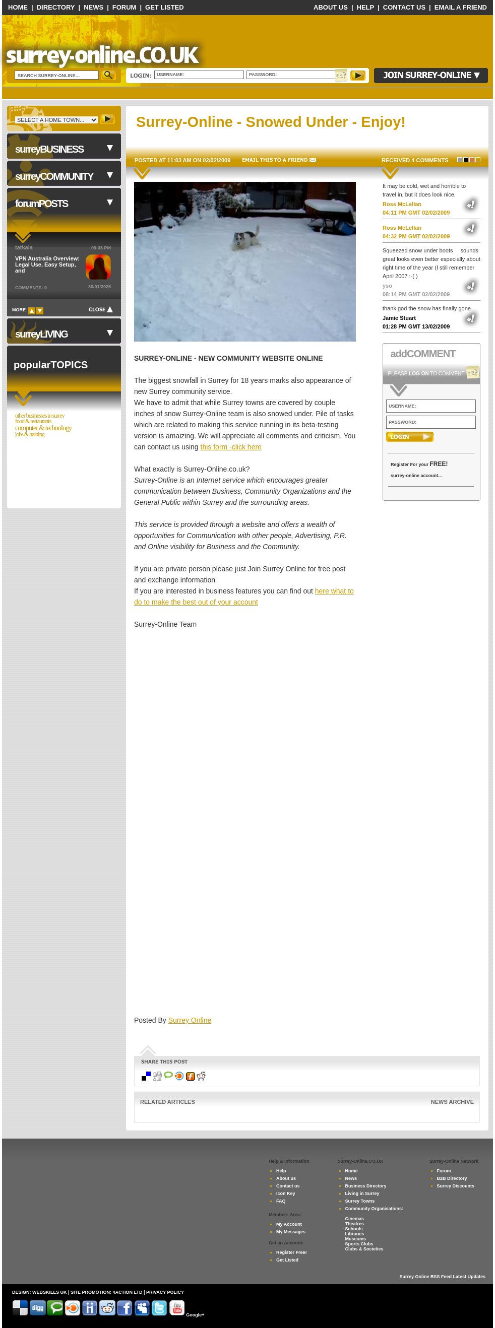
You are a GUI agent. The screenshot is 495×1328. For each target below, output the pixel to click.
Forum (124, 7)
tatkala (24, 247)
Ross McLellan (402, 204)
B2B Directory (452, 1178)
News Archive (452, 1102)
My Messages (290, 1231)
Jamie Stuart (399, 318)
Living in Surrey (362, 1193)
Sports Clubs (359, 1243)
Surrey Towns (360, 1201)
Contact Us (404, 7)
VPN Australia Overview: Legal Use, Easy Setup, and (47, 264)
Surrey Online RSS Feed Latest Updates (442, 1276)
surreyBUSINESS (49, 149)
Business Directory (366, 1185)
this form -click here (231, 447)
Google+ (195, 1314)
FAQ (281, 1201)
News (93, 7)
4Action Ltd (128, 1292)
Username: (171, 74)
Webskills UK (49, 1292)
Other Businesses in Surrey (40, 416)
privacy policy (165, 1292)
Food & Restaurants (33, 421)
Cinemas (354, 1218)
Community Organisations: (374, 1208)
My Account (289, 1224)
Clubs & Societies (364, 1248)
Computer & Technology (43, 428)
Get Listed (164, 7)
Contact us (288, 1185)
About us (286, 1178)
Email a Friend (461, 7)
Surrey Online (190, 1020)
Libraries (354, 1233)
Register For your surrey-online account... (419, 469)
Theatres (354, 1223)
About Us (331, 7)
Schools (354, 1228)
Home (18, 7)
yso (387, 286)
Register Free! (291, 1252)
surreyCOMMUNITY (54, 176)
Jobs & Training (29, 434)
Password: (264, 74)
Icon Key (285, 1193)
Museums (355, 1238)
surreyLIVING (41, 334)
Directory (56, 7)
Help (366, 7)
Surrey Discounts (456, 1185)
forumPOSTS (41, 203)
